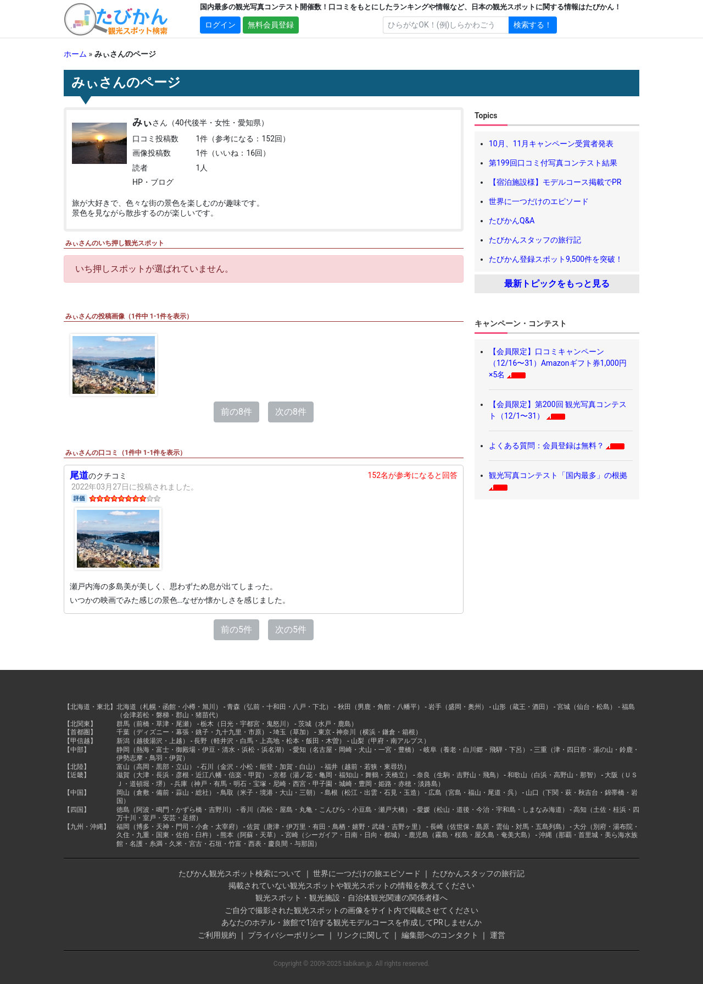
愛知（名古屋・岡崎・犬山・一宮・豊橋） (355, 750)
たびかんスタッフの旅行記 (535, 239)
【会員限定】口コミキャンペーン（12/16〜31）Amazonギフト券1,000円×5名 (558, 363)
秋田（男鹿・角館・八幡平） (380, 707)
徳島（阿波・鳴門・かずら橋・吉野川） (175, 809)
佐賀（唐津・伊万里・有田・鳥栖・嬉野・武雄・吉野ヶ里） (336, 827)
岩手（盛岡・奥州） (458, 707)
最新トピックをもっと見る (557, 283)
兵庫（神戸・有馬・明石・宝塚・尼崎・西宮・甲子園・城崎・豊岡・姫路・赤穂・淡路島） (309, 784)
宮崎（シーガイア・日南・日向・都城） (344, 835)
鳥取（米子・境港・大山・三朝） (269, 792)
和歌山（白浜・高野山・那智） (553, 775)
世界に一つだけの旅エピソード (367, 873)
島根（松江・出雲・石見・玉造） (374, 792)
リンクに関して (363, 935)
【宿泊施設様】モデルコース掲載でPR (555, 182)
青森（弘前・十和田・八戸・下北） (279, 707)
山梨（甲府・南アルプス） (390, 741)
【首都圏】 (80, 732)
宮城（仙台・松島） (586, 707)
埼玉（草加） (293, 732)
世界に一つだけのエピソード (539, 201)
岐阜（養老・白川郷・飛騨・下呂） (476, 750)
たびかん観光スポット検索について (240, 873)
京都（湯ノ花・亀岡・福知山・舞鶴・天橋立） (342, 775)
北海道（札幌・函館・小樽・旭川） (169, 707)
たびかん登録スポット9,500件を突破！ (556, 259)
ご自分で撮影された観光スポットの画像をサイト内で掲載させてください (351, 910)
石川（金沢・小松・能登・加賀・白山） (259, 767)
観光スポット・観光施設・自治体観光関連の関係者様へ (351, 897)
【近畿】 (77, 775)
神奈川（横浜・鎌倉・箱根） (379, 732)
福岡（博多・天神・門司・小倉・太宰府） (179, 827)
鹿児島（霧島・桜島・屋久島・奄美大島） (471, 835)
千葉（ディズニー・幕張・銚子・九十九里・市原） (192, 732)
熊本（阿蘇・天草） (250, 835)
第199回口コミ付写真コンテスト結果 (553, 162)
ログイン (220, 24)
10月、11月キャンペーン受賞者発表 (551, 143)
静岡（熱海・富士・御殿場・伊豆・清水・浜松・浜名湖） (202, 750)
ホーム (75, 54)
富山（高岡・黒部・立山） (156, 767)
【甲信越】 (80, 741)
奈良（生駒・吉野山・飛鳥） (460, 775)
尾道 (79, 475)
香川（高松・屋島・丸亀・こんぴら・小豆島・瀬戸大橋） (325, 809)
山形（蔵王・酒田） (522, 707)
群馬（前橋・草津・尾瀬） (156, 724)
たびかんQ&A (511, 220)
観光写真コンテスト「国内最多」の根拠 (558, 475)
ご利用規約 (217, 935)
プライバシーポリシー (286, 935)
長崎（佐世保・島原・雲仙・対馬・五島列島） (499, 827)
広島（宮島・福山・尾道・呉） (474, 792)
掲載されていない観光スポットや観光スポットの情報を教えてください (351, 885)
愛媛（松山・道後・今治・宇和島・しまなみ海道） (492, 809)
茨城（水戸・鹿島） (328, 724)
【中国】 (77, 792)
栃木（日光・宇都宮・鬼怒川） (246, 724)
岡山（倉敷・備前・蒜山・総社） (165, 792)
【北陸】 (77, 767)
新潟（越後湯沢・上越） (152, 741)
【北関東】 (80, 724)
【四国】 (77, 809)
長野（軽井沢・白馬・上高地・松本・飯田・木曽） (269, 741)
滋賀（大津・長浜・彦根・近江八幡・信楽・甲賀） (192, 775)
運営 (497, 935)
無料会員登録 (271, 24)
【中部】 (77, 750)
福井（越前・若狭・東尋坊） (367, 767)
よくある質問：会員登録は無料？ (546, 445)
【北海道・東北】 (90, 707)
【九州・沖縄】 (87, 827)
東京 (324, 732)
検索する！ (533, 24)
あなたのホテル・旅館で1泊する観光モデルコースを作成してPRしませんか (351, 922)
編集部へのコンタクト (439, 935)
